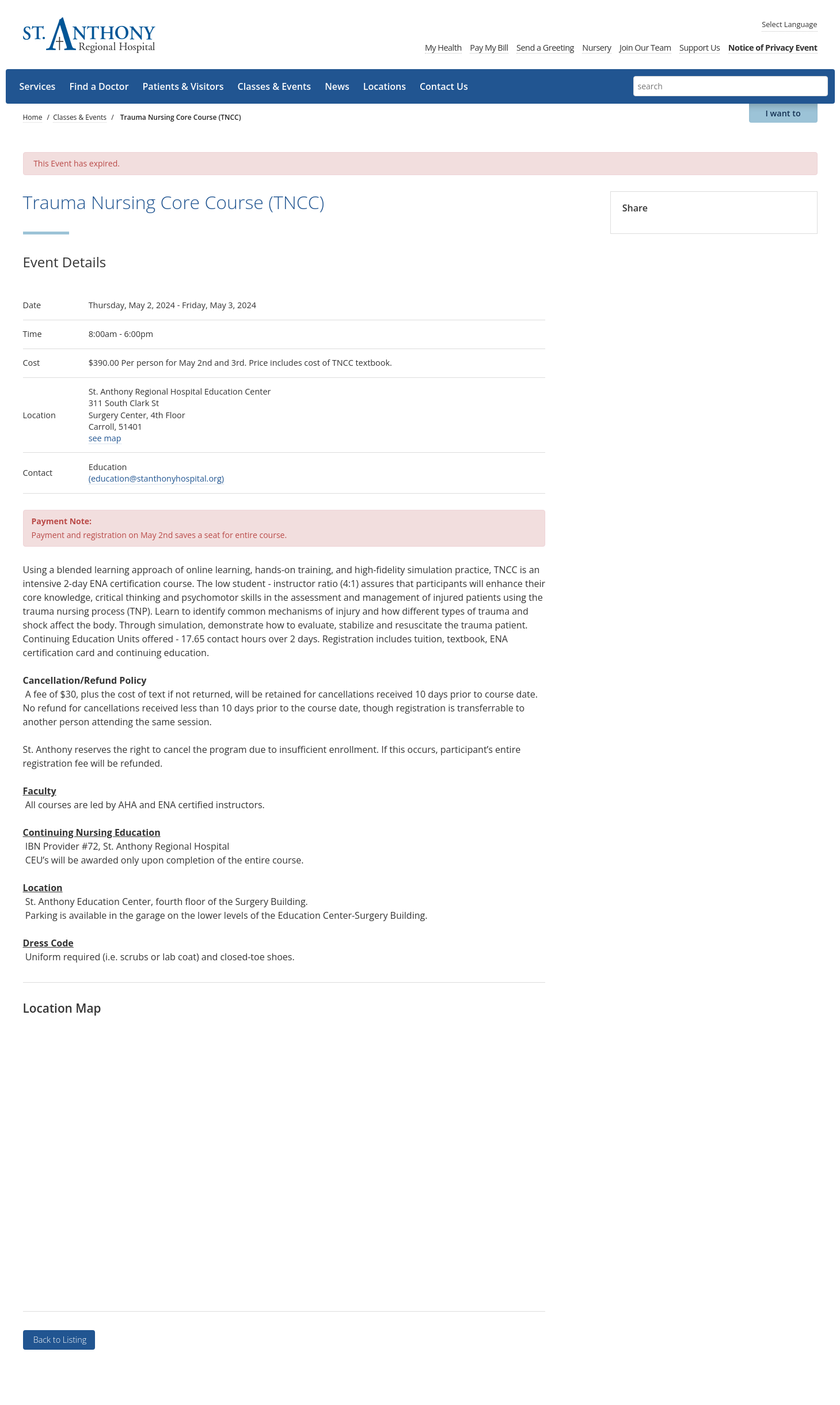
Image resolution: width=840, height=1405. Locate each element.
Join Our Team (645, 47)
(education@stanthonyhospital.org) (156, 478)
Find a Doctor (98, 86)
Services (38, 86)
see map (105, 438)
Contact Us (444, 86)
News (337, 86)
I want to (782, 113)
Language (789, 24)
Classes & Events (274, 86)
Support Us (699, 47)
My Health (443, 47)
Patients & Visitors (183, 86)
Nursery (596, 47)
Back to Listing (58, 1339)
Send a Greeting (545, 47)
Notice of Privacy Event (773, 47)
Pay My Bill (489, 47)
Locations (384, 86)
